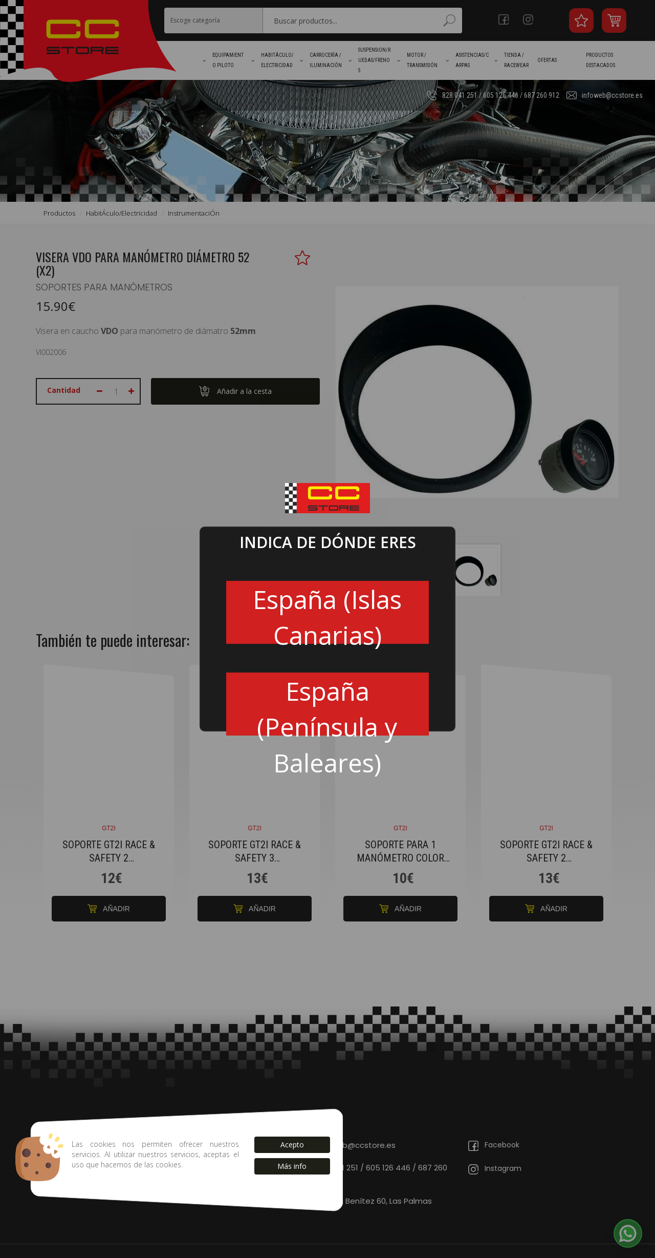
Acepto (292, 1144)
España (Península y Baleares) (327, 705)
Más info (292, 1166)
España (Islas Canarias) (327, 613)
